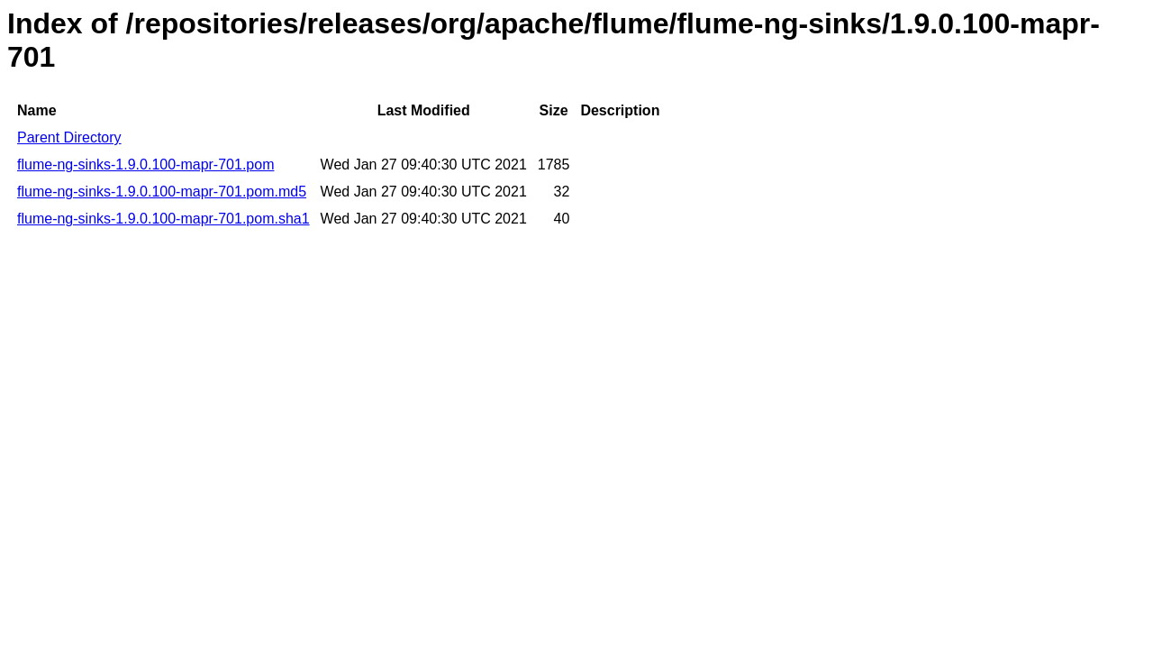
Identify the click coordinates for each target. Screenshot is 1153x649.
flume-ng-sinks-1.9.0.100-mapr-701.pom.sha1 (163, 218)
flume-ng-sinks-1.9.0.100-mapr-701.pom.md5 (161, 191)
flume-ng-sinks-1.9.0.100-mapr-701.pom (145, 164)
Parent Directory (69, 137)
